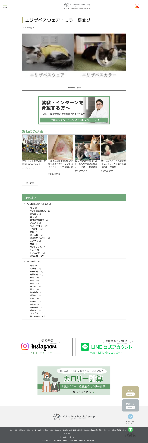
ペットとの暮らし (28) (40, 210)
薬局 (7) (34, 231)
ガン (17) (34, 289)
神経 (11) (34, 298)
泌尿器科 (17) (36, 271)
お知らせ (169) (37, 255)
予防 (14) (34, 249)
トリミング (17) (37, 252)
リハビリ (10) (36, 313)
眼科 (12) (34, 277)
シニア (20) (35, 222)
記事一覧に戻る (74, 87)
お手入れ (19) (36, 234)
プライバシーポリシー (67, 437)
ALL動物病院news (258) (39, 203)
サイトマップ (68, 433)
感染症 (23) (35, 310)
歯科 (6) (34, 265)
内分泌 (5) (35, 304)
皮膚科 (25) (35, 268)
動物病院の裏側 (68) (39, 219)
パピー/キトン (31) (39, 225)
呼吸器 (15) (35, 295)
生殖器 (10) (35, 301)
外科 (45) (34, 280)
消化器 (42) (35, 286)
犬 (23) (33, 207)
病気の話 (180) (34, 261)
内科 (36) (34, 283)
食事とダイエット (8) (40, 237)
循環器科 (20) (36, 274)
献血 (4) (34, 243)
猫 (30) (33, 216)
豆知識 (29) (35, 213)
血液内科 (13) (36, 307)
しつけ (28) (35, 240)
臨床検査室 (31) (37, 316)
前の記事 (30, 183)
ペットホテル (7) (38, 246)
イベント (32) (36, 228)
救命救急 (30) (36, 292)
